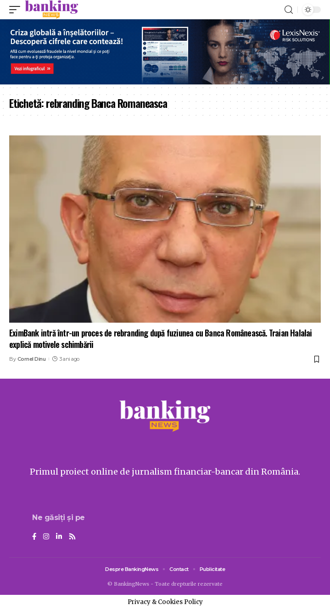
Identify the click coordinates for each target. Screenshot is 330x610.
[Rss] (72, 537)
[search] (288, 10)
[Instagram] (46, 537)
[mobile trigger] (17, 9)
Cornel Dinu (31, 359)
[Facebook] (34, 537)
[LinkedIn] (59, 537)
